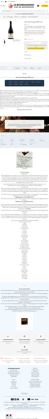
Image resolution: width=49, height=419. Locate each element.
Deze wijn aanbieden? (35, 58)
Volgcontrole (35, 371)
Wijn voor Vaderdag (13, 388)
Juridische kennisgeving (35, 374)
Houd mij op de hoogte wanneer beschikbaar (36, 48)
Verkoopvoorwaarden (35, 375)
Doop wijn (14, 385)
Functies (25, 68)
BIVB (26, 278)
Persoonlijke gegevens (35, 376)
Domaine (39, 68)
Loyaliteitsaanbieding (35, 370)
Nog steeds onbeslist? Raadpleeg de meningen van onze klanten (41, 361)
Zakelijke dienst (13, 382)
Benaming (32, 68)
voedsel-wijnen (17, 68)
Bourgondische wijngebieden (35, 384)
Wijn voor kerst (13, 387)
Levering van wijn (14, 381)
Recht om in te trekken (35, 372)
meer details (26, 35)
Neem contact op (24, 393)
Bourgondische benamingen (35, 385)
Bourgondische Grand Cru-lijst (35, 382)
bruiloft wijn (14, 384)
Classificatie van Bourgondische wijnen (35, 381)
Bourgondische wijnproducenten (35, 387)
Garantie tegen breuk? (35, 55)
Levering (35, 51)
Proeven (9, 68)
